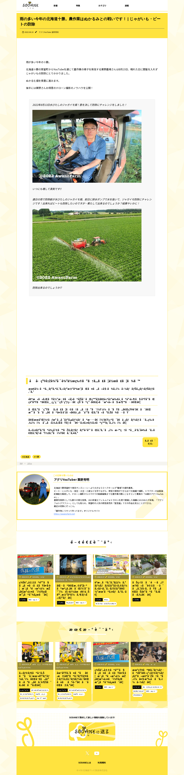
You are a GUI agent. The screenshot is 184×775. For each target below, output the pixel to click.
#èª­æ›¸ (106, 600)
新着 (56, 5)
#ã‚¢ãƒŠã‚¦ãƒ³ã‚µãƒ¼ (27, 698)
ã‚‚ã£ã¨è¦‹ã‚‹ (150, 442)
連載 (127, 5)
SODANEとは (84, 762)
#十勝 (36, 456)
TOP (21, 463)
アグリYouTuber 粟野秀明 (49, 32)
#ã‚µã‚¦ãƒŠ (70, 603)
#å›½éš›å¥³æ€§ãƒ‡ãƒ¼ (39, 690)
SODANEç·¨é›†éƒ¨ (38, 577)
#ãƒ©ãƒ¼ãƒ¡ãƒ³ (138, 691)
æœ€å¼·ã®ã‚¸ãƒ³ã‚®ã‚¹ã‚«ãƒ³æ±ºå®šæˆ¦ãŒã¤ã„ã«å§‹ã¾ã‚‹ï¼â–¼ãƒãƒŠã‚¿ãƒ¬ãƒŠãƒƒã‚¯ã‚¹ (91, 390)
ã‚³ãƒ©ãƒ (23, 600)
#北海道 (25, 456)
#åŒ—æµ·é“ (34, 600)
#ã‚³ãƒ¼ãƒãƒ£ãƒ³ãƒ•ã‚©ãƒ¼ (106, 603)
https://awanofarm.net (64, 513)
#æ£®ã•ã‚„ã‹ (41, 694)
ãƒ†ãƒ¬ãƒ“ (137, 687)
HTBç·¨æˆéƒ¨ (151, 664)
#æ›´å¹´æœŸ (41, 698)
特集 (78, 5)
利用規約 (102, 762)
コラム (29, 463)
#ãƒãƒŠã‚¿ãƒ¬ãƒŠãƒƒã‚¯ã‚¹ (152, 687)
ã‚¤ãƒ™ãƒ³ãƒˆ (24, 690)
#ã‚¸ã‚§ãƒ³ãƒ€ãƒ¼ (26, 694)
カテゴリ (102, 5)
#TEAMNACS (137, 695)
